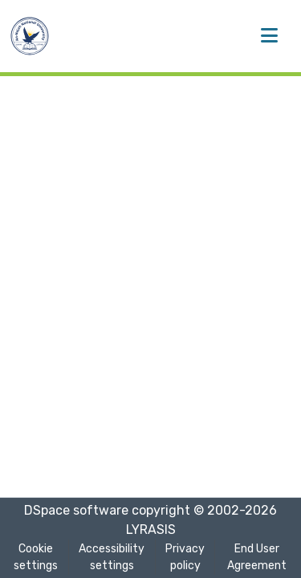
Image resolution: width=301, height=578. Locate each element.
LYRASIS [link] (151, 529)
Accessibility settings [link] (111, 557)
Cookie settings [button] (36, 557)
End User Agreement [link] (257, 557)
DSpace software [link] (76, 510)
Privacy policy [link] (185, 557)
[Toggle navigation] (268, 36)
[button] (30, 36)
